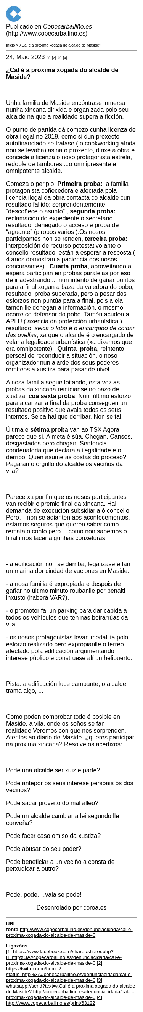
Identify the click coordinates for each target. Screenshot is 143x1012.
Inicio (10, 45)
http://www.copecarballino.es (46, 33)
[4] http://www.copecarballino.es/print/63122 (54, 1000)
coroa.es (94, 907)
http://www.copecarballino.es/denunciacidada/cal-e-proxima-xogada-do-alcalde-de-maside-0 (69, 932)
